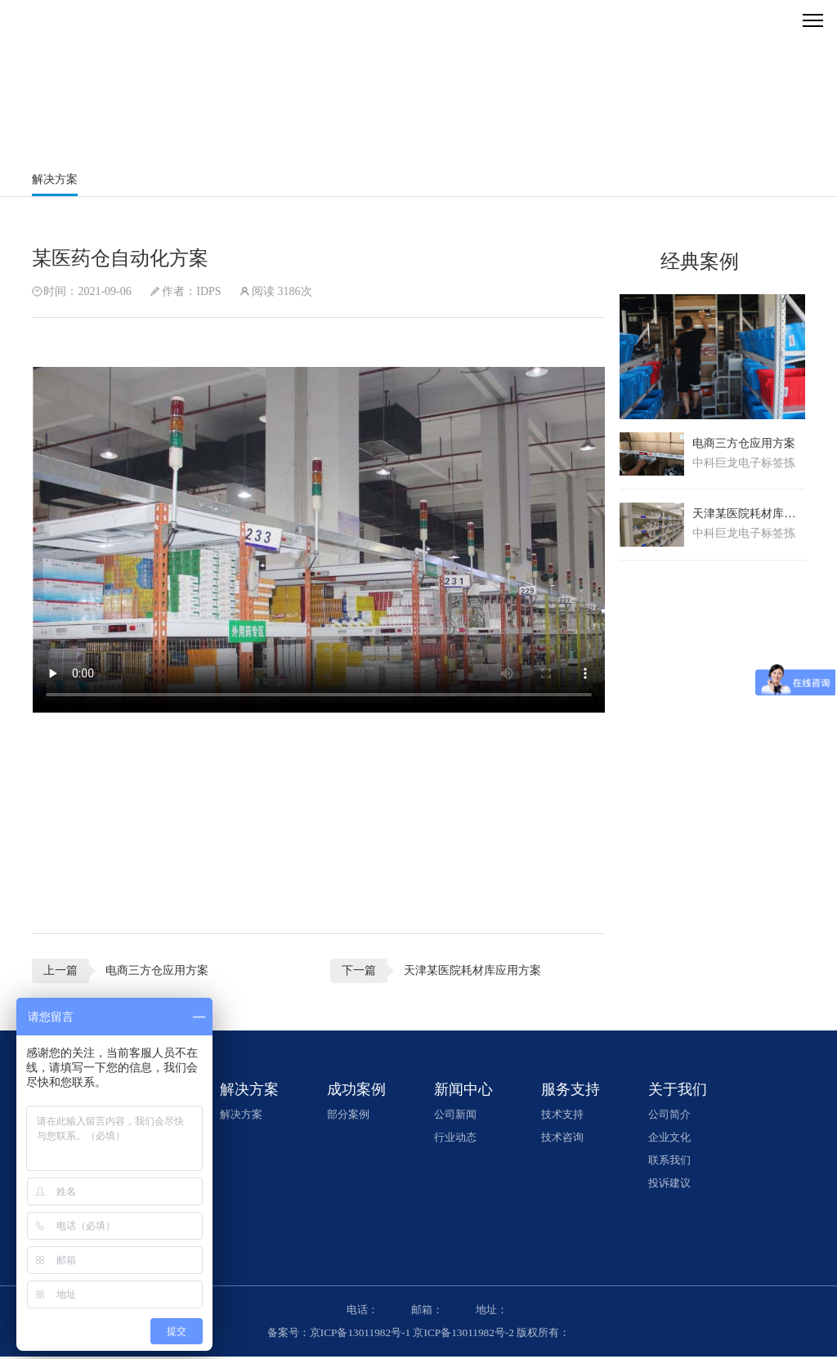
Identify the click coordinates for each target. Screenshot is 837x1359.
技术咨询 (566, 1139)
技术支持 (566, 1117)
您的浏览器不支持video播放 (320, 540)
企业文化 (673, 1139)
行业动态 (460, 1139)
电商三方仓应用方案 (158, 971)
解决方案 (56, 179)
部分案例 (354, 1117)
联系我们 (673, 1162)
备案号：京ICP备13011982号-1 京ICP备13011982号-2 (388, 1335)
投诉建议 (673, 1185)
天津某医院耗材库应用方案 (464, 971)
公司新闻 (460, 1117)
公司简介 (673, 1117)
